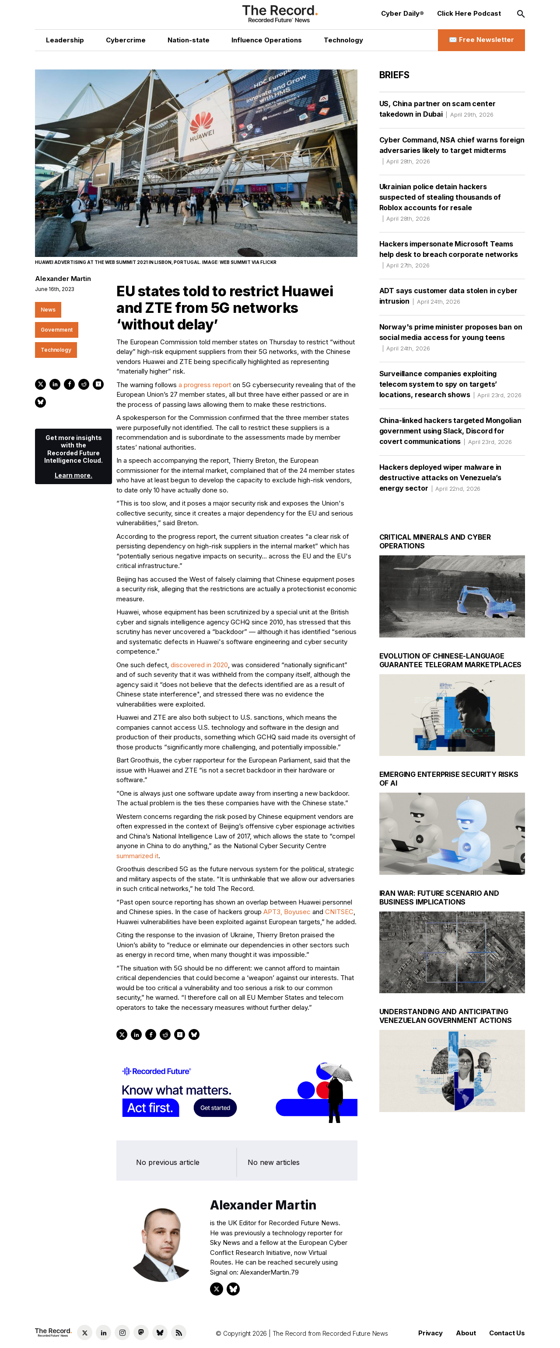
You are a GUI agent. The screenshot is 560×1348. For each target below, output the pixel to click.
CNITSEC (339, 912)
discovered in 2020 (199, 665)
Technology (56, 350)
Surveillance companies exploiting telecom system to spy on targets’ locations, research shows (450, 384)
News (48, 309)
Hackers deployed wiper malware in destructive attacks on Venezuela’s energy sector (440, 477)
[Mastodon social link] (141, 1332)
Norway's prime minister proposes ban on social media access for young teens (450, 337)
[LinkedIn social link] (103, 1332)
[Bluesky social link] (160, 1332)
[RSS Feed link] (178, 1332)
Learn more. (73, 475)
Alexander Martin (63, 278)
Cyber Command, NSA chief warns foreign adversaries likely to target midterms (452, 150)
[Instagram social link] (122, 1332)
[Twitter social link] (84, 1332)
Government (57, 329)
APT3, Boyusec (287, 912)
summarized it (137, 856)
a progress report (204, 385)
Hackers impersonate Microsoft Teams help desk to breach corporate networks (448, 254)
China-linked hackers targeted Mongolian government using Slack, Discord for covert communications (450, 431)
